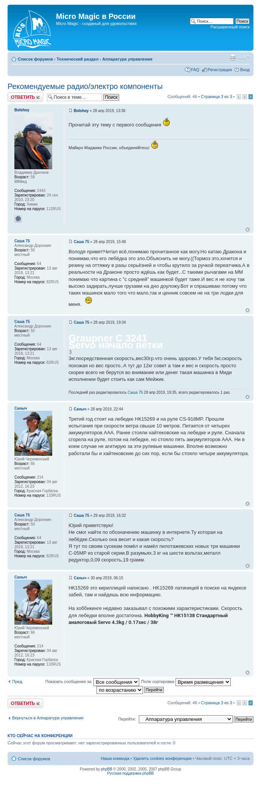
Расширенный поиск (230, 27)
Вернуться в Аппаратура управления (48, 718)
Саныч (80, 409)
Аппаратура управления (127, 59)
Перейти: (127, 719)
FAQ (195, 69)
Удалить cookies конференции (162, 758)
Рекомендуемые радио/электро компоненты (85, 86)
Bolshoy (81, 111)
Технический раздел (78, 59)
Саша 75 (81, 242)
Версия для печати (232, 57)
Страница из (216, 96)
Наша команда (115, 758)
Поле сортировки (185, 681)
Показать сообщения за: (92, 681)
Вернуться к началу (247, 230)
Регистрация (220, 69)
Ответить (25, 97)
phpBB (106, 769)
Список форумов (35, 59)
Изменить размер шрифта (244, 57)
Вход (245, 69)
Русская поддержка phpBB (130, 773)
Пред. (17, 681)
